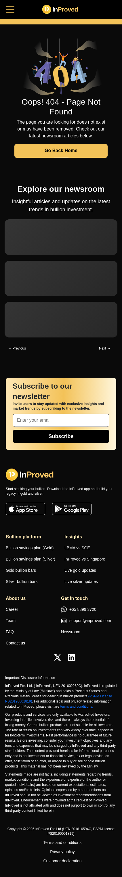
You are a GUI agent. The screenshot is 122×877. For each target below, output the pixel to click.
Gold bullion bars (21, 570)
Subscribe (60, 436)
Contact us (15, 643)
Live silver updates (81, 581)
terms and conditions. (76, 707)
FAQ (10, 632)
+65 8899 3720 (78, 610)
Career (12, 609)
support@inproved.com (86, 621)
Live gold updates (80, 570)
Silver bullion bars (22, 581)
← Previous (17, 348)
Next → (104, 348)
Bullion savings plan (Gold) (30, 548)
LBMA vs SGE (77, 548)
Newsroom (70, 632)
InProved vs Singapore (84, 559)
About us (16, 598)
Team (11, 620)
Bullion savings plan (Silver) (30, 559)
